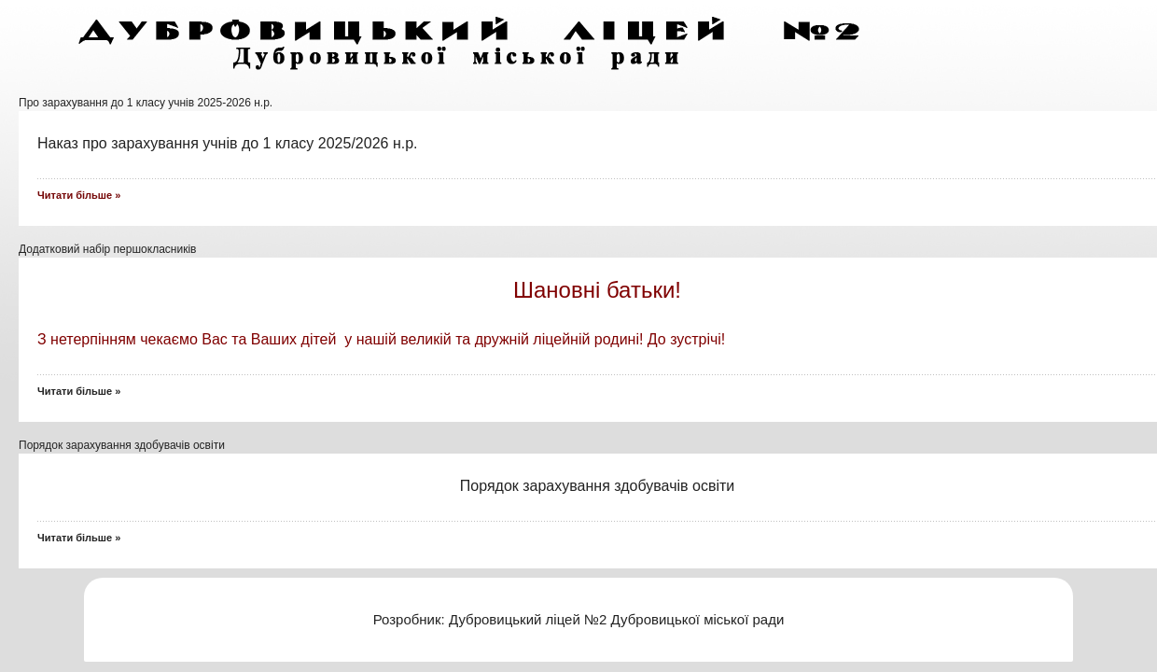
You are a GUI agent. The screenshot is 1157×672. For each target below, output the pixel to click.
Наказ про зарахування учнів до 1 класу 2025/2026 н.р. (229, 143)
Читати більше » (78, 391)
